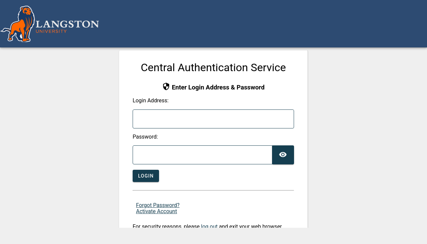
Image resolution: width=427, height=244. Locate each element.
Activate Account (156, 211)
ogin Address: (150, 101)
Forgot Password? (158, 205)
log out (209, 226)
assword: (145, 137)
